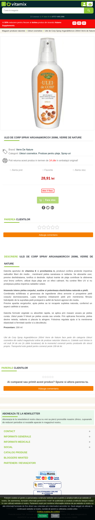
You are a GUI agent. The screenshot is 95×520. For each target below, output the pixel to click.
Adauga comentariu (48, 235)
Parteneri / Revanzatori (20, 463)
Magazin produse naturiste (13, 31)
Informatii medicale (17, 442)
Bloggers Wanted (16, 457)
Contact (9, 431)
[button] (84, 4)
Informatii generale (17, 436)
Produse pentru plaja (49, 153)
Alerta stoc (80, 170)
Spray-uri (66, 153)
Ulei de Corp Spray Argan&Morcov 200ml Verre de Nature (70, 31)
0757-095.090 (58, 16)
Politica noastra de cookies (48, 511)
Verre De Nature (24, 149)
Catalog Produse (15, 452)
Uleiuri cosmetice (34, 31)
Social (8, 447)
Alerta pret (17, 170)
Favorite (48, 170)
